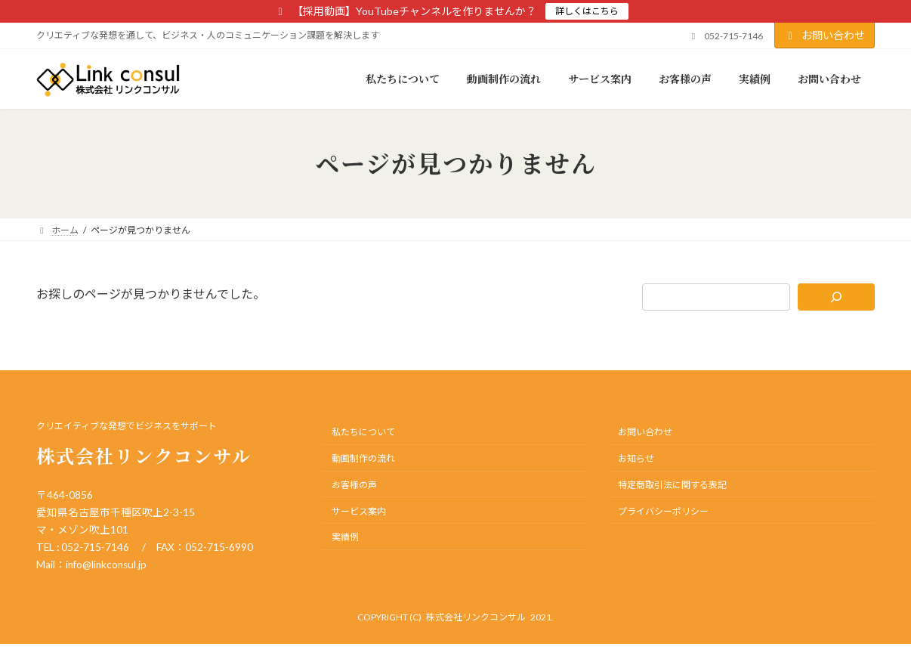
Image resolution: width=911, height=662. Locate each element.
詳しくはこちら (587, 11)
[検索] (836, 297)
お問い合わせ (825, 35)
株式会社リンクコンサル (476, 617)
